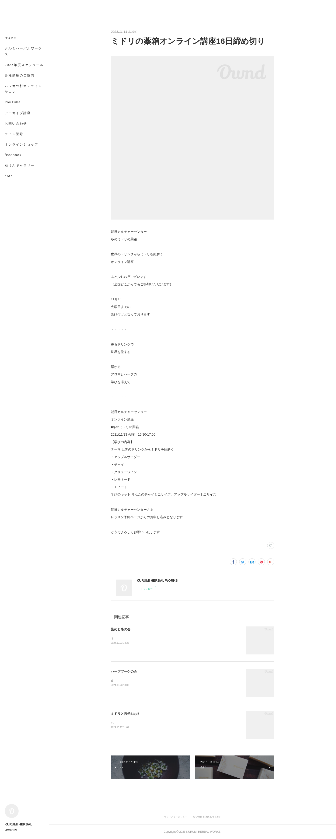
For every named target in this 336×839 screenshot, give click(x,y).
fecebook (13, 155)
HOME (10, 38)
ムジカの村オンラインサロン (23, 89)
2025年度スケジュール (24, 65)
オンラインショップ (21, 144)
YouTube (13, 102)
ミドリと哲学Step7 (125, 714)
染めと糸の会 (120, 629)
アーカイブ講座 (18, 113)
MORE (10, 165)
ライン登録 (14, 134)
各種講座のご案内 (20, 75)
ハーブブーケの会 (124, 671)
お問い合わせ (16, 123)
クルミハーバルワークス (23, 51)
